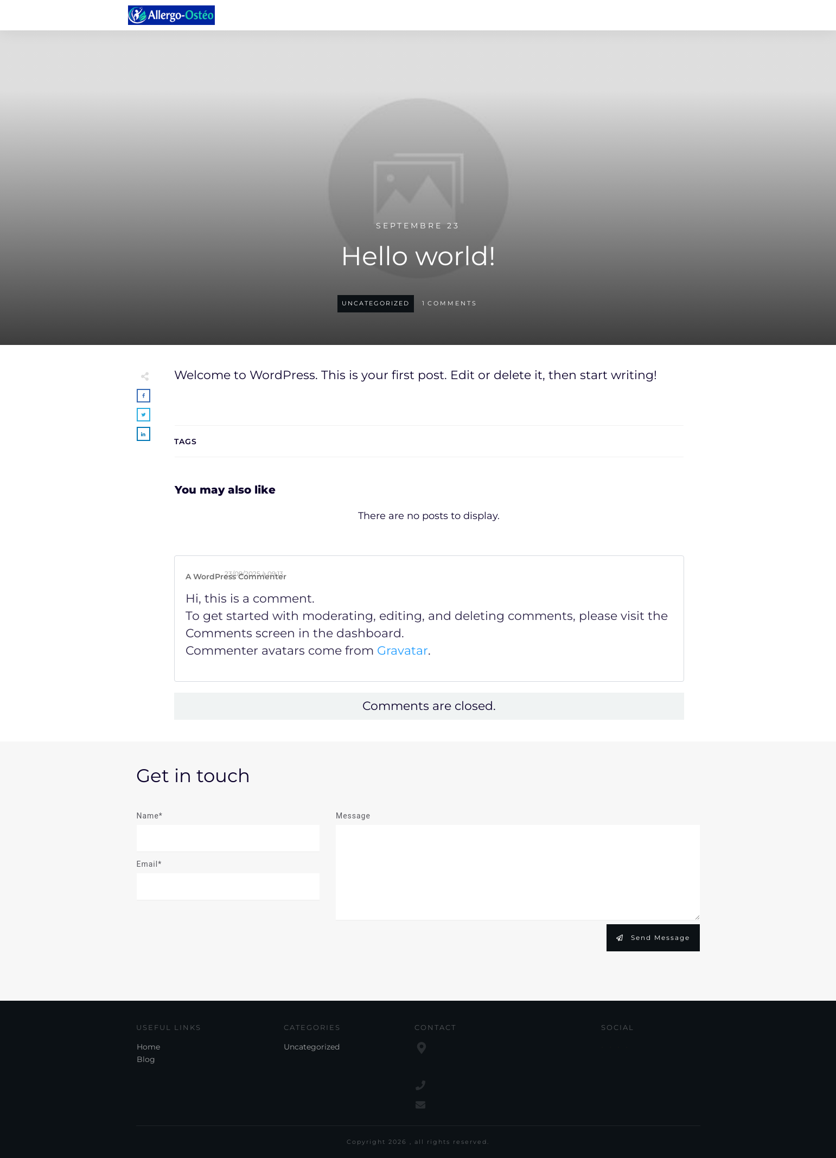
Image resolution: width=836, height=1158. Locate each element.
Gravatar (402, 650)
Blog (146, 1059)
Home (148, 1047)
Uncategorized (376, 303)
